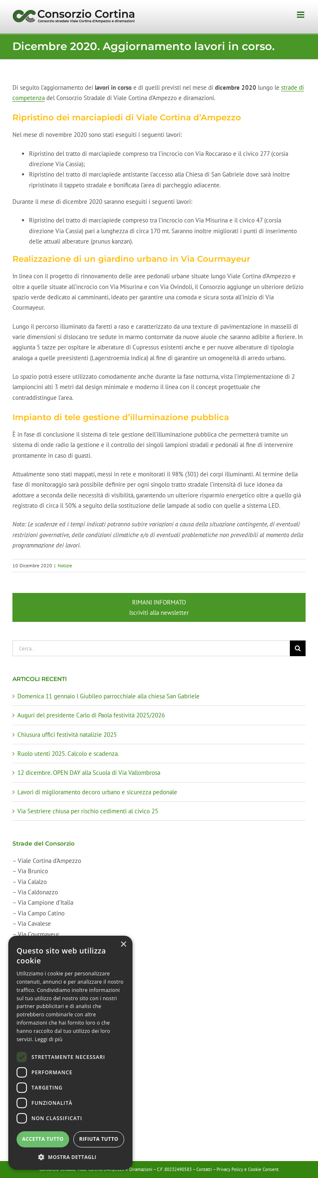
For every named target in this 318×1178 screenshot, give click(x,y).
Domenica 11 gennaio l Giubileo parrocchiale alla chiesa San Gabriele (108, 696)
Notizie (65, 565)
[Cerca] (298, 648)
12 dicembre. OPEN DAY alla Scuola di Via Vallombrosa (88, 773)
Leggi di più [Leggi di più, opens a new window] (49, 1039)
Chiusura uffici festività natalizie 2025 (67, 734)
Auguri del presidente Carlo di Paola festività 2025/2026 (91, 715)
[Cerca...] (151, 648)
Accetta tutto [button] (42, 1138)
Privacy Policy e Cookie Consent (248, 1169)
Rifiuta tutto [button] (98, 1138)
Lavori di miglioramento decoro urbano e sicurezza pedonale (97, 792)
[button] (70, 1157)
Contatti (204, 1169)
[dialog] (70, 1053)
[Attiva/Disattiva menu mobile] (301, 14)
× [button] (123, 944)
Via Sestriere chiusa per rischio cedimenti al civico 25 (87, 811)
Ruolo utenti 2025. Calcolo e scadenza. (68, 753)
